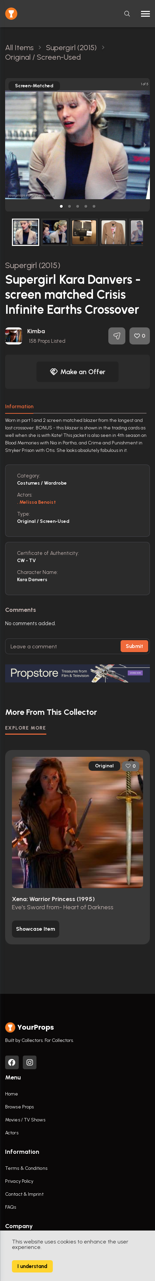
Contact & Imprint (24, 1194)
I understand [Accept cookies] (32, 1266)
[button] (61, 206)
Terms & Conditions (26, 1168)
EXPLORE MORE (25, 728)
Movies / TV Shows (25, 1120)
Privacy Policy (19, 1181)
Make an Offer (78, 372)
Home (11, 1094)
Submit (134, 646)
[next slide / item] (145, 145)
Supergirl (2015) (32, 265)
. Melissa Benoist (36, 502)
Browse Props (19, 1107)
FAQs (10, 1207)
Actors (11, 1133)
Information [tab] (19, 406)
